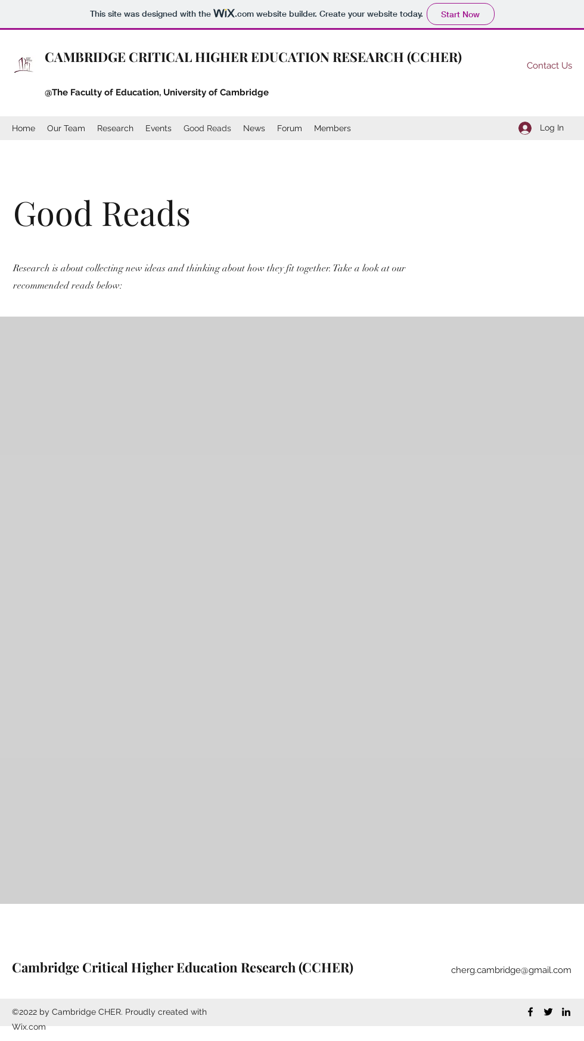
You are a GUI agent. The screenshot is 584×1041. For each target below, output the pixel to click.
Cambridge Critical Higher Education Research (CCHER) (182, 967)
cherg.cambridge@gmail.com (511, 970)
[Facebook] (530, 1012)
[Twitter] (548, 1012)
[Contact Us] (549, 66)
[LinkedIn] (566, 1012)
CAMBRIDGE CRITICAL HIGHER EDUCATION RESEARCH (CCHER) (253, 57)
